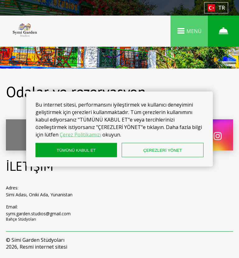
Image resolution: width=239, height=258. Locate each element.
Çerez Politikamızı (80, 134)
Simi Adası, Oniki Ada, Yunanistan (39, 195)
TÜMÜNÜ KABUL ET (76, 150)
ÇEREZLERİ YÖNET (162, 150)
